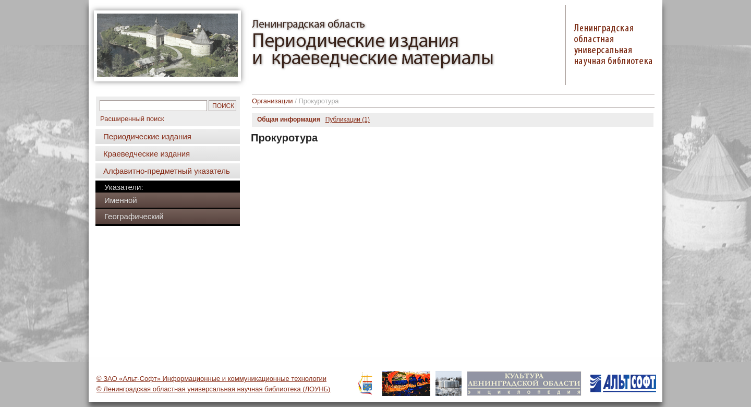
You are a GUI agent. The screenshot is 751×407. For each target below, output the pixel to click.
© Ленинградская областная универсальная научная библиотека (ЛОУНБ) (213, 389)
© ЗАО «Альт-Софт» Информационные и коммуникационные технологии (211, 378)
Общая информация (288, 119)
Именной (120, 200)
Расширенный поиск (132, 119)
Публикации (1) (347, 119)
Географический (134, 216)
